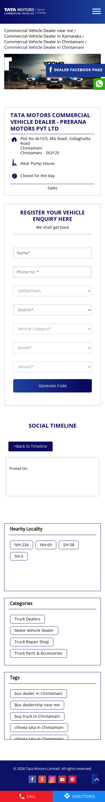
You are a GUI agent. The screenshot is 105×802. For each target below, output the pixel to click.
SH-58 (68, 545)
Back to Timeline (30, 446)
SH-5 (19, 556)
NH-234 (22, 545)
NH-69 (46, 545)
